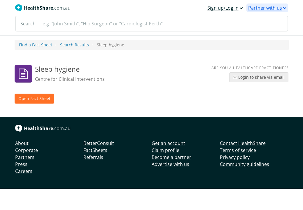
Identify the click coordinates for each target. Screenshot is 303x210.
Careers (23, 171)
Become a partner (171, 157)
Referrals (93, 157)
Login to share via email (259, 77)
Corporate (26, 150)
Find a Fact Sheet (35, 45)
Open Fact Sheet (34, 98)
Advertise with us (170, 164)
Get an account (168, 143)
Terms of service (238, 150)
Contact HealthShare (243, 143)
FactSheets (95, 150)
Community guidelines (244, 164)
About (22, 143)
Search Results (74, 45)
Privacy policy (235, 157)
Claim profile (165, 150)
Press (21, 164)
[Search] (151, 24)
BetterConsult (98, 143)
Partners (24, 157)
